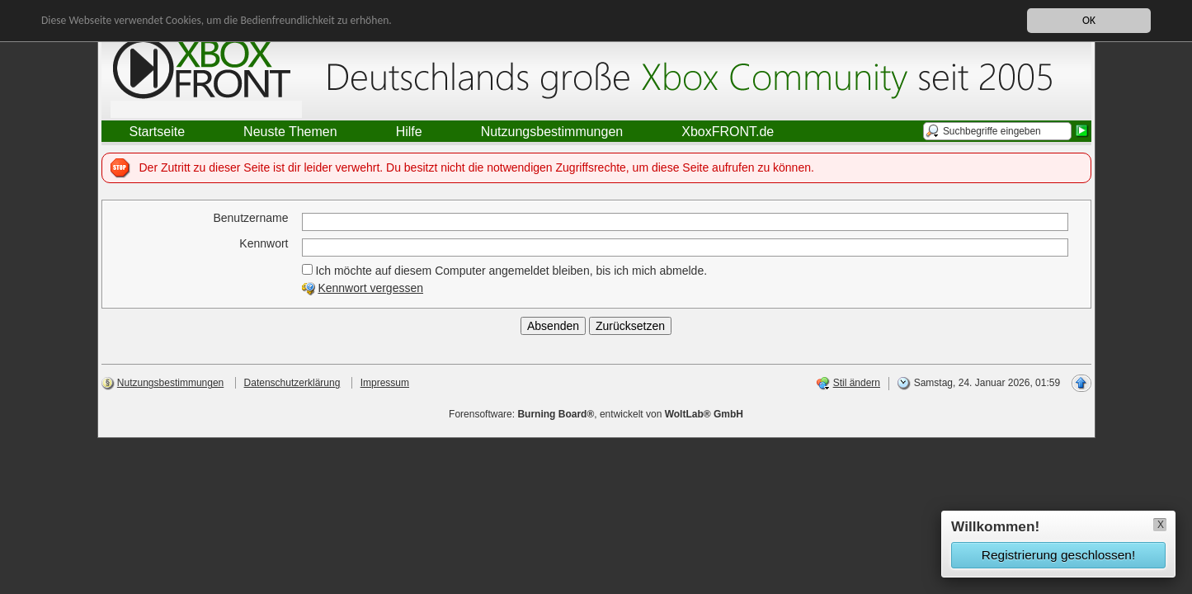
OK (1088, 20)
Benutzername (250, 217)
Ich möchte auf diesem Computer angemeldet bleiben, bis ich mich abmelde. (505, 270)
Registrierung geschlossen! (1058, 555)
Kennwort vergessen (370, 288)
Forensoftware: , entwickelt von (596, 414)
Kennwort (263, 243)
